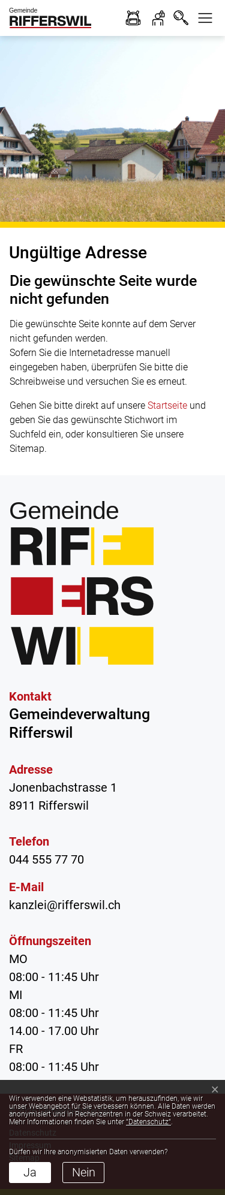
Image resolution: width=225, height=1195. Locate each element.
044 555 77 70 (46, 859)
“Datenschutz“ (148, 1122)
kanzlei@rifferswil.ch (65, 905)
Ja (30, 1172)
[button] (205, 18)
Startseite (167, 405)
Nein (83, 1172)
